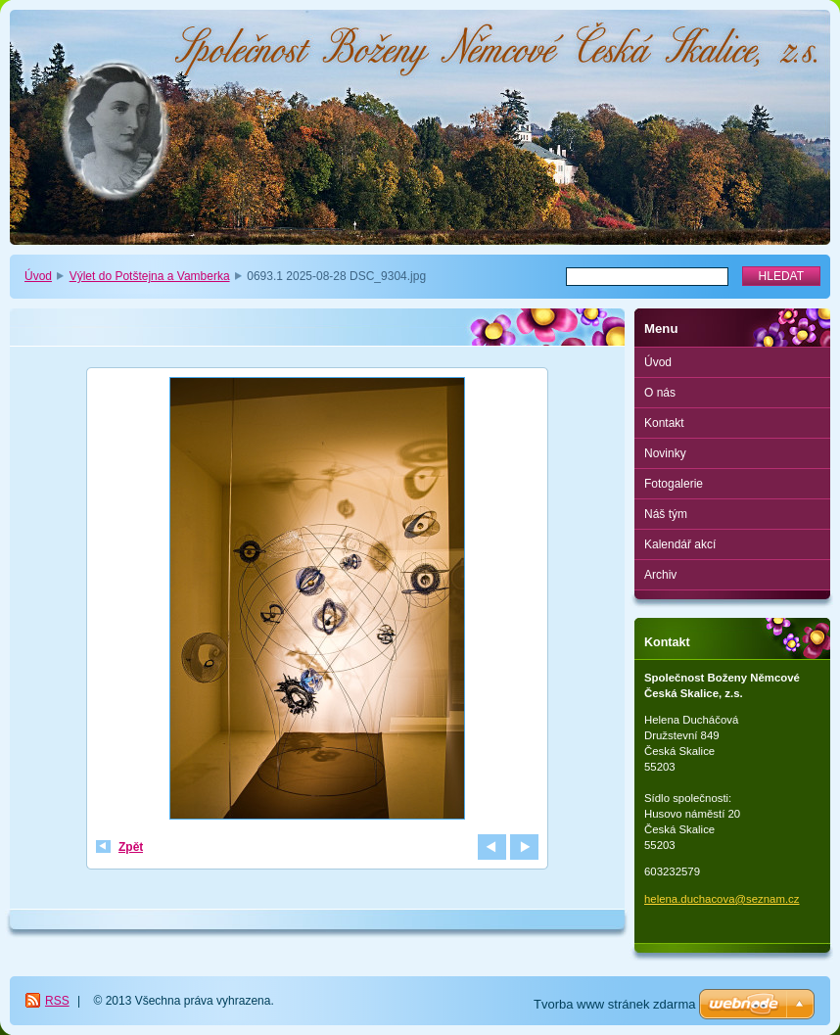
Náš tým (665, 514)
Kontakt (664, 423)
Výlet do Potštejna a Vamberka (150, 276)
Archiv (660, 575)
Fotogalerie (673, 484)
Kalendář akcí (680, 544)
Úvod (38, 276)
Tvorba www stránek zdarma (614, 1004)
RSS (57, 1001)
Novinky (665, 453)
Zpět (130, 847)
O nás (660, 393)
